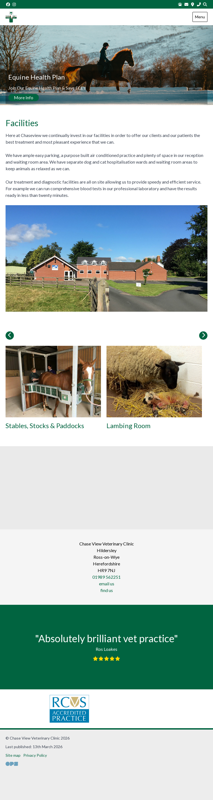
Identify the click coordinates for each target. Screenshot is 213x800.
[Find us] (192, 4)
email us (106, 583)
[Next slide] (203, 335)
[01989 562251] (198, 4)
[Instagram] (14, 4)
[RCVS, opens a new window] (53, 709)
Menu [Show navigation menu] (200, 16)
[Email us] (186, 4)
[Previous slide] (10, 335)
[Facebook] (8, 4)
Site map (13, 755)
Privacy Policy (35, 755)
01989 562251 (106, 577)
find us (106, 590)
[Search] (205, 4)
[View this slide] (106, 66)
